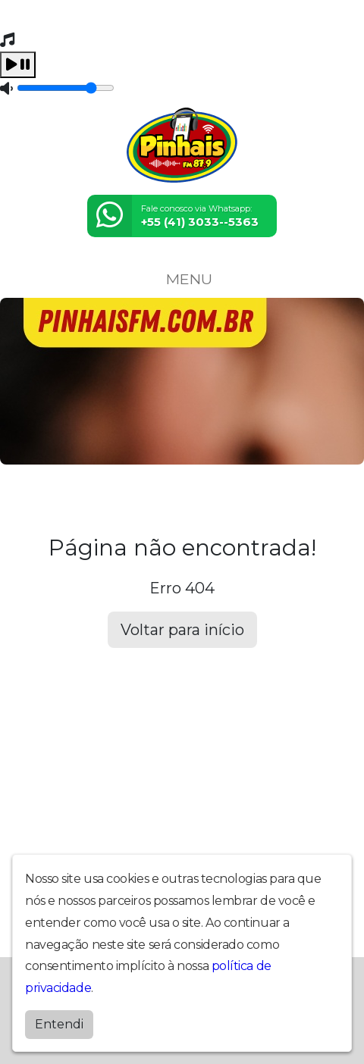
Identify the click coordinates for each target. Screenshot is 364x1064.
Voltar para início (182, 630)
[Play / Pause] (18, 65)
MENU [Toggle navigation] (182, 279)
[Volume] (66, 88)
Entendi (59, 1024)
